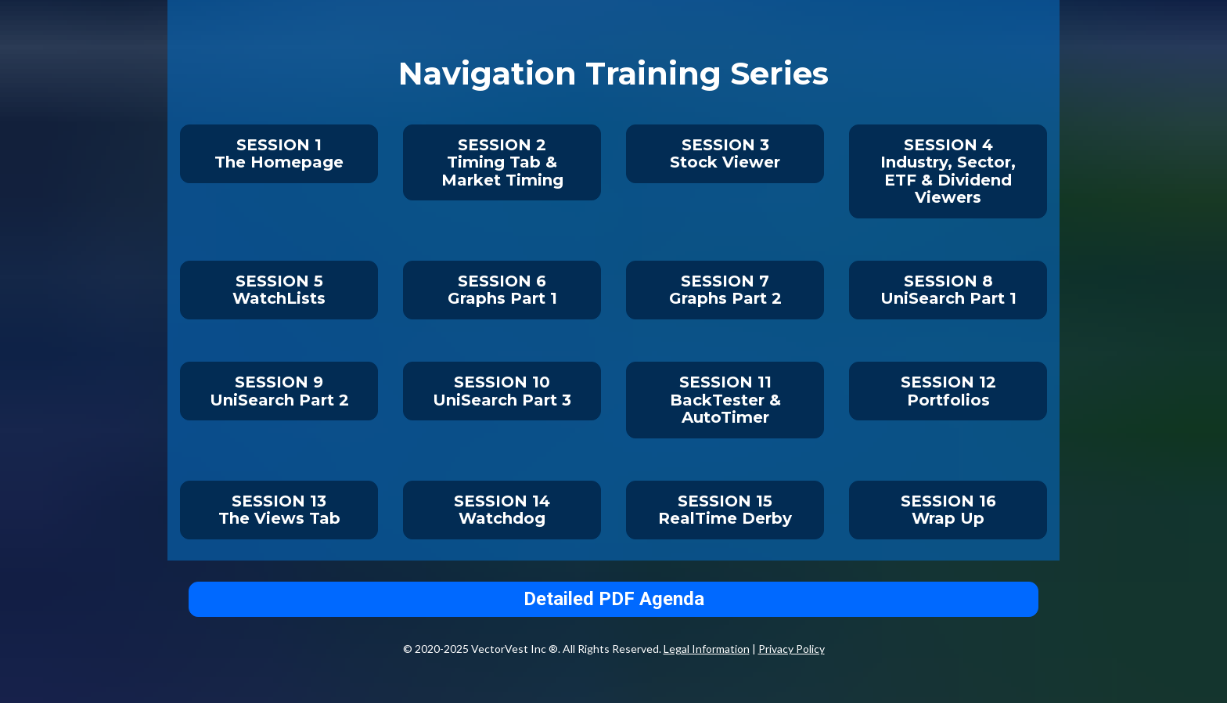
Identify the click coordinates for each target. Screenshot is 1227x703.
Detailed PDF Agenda (614, 599)
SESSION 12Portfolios (948, 391)
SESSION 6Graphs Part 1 (502, 290)
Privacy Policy (791, 648)
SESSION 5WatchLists (279, 290)
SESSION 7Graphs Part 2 (725, 290)
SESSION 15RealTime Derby (725, 510)
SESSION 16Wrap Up (948, 510)
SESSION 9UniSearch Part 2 (279, 391)
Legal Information (707, 648)
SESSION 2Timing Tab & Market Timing (502, 162)
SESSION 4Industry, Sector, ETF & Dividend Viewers (948, 171)
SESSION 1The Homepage (279, 153)
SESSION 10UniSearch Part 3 (502, 391)
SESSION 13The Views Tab (279, 510)
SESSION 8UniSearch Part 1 (948, 290)
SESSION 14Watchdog (502, 510)
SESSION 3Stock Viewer (725, 153)
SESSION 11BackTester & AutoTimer (725, 400)
